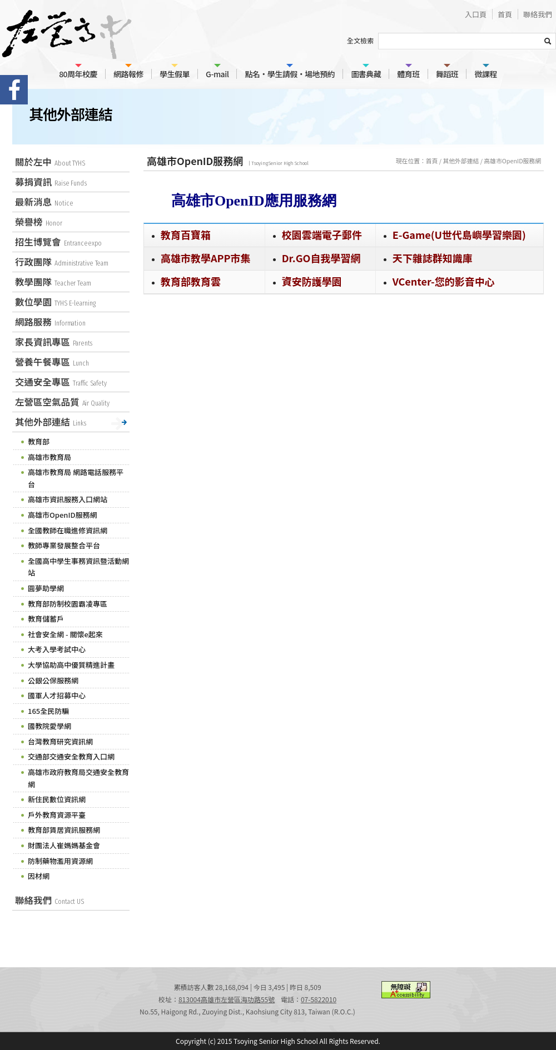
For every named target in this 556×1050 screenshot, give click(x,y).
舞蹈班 (447, 73)
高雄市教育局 (49, 457)
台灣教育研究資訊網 (60, 741)
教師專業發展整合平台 (64, 545)
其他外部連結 (461, 160)
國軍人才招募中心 (57, 695)
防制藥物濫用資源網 (60, 861)
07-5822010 (318, 999)
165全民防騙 (48, 711)
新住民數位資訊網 (57, 799)
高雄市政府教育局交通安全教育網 (78, 778)
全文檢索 (360, 40)
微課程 (485, 73)
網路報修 (128, 73)
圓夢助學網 (46, 588)
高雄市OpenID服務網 (512, 160)
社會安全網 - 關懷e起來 (65, 634)
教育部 (38, 441)
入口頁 (476, 14)
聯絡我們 (537, 14)
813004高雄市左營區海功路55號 (226, 999)
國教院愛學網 (49, 726)
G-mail (217, 73)
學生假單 (175, 73)
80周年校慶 (78, 73)
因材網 (38, 876)
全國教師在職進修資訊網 (67, 530)
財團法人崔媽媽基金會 (64, 845)
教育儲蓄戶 (46, 618)
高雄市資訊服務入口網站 (67, 499)
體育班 (408, 73)
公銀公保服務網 (53, 680)
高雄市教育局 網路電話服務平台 (75, 478)
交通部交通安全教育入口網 (71, 756)
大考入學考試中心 (57, 649)
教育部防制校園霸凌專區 (67, 603)
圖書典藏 (366, 73)
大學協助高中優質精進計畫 (71, 664)
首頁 (505, 14)
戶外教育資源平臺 (57, 814)
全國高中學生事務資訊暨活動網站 (78, 567)
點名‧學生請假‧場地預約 (290, 73)
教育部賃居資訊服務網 (64, 829)
